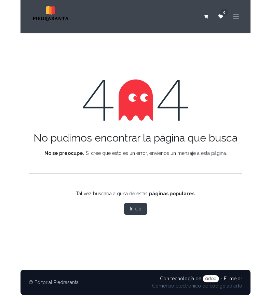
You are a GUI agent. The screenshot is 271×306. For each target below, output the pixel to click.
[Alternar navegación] (236, 16)
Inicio (135, 208)
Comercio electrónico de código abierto (197, 286)
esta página (213, 153)
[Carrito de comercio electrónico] (206, 16)
